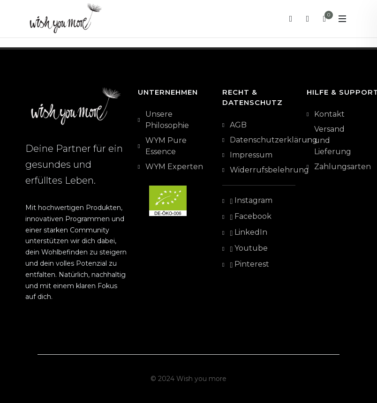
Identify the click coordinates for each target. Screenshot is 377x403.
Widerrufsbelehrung (269, 169)
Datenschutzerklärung (273, 139)
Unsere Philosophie (167, 120)
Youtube (249, 249)
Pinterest (249, 265)
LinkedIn (248, 233)
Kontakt (329, 114)
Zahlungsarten (342, 166)
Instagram (251, 201)
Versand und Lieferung (332, 140)
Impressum (251, 154)
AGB (238, 124)
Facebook (250, 217)
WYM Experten (174, 166)
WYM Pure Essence (166, 146)
